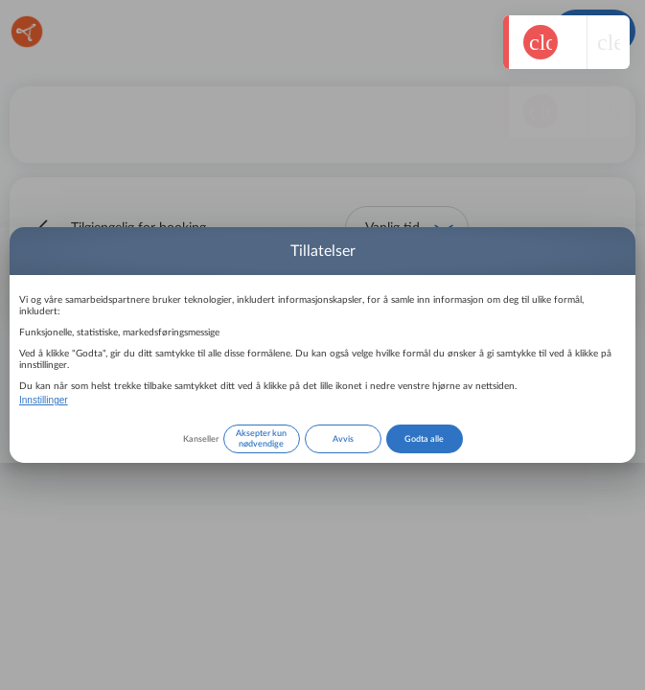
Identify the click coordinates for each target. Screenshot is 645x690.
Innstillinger (43, 400)
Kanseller (201, 439)
